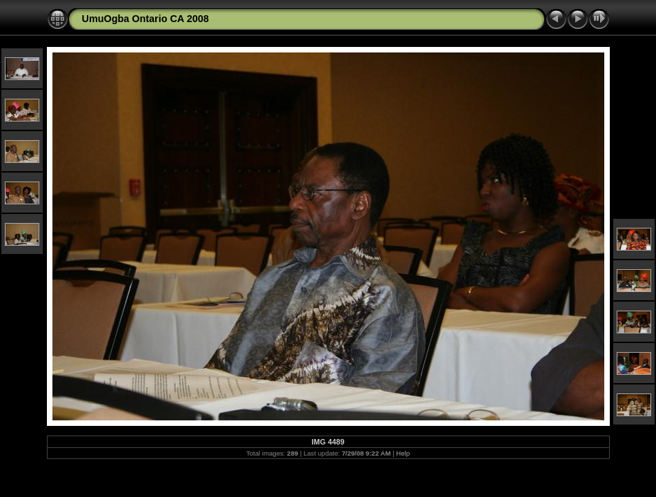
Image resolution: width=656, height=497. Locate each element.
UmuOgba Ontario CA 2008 (145, 18)
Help (403, 453)
